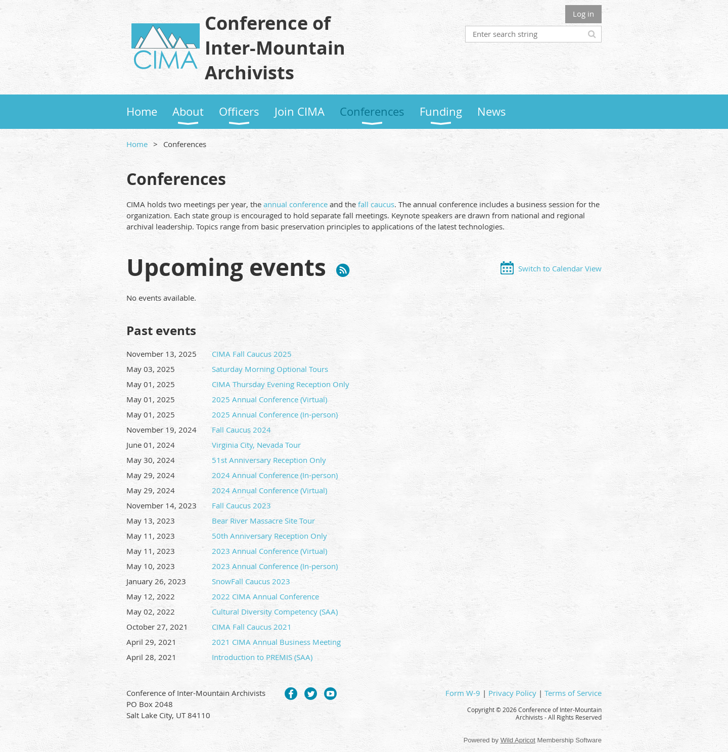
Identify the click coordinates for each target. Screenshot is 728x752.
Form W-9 (462, 693)
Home (137, 144)
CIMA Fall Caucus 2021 (252, 627)
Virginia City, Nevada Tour (256, 445)
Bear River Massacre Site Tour (263, 520)
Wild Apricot (517, 740)
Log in (583, 14)
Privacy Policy (512, 693)
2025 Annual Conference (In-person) (275, 414)
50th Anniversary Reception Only (269, 536)
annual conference (295, 204)
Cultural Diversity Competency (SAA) (275, 611)
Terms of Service (573, 693)
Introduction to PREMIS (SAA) (262, 657)
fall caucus (376, 204)
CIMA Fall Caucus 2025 (252, 354)
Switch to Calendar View (560, 268)
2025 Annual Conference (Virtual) (269, 399)
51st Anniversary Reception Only (269, 460)
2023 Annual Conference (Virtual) (269, 551)
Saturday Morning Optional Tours (270, 369)
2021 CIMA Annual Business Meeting (276, 642)
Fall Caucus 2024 (241, 430)
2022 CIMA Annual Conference (265, 596)
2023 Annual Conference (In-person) (275, 566)
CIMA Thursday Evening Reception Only (280, 384)
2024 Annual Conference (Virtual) (269, 490)
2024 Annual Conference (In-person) (275, 475)
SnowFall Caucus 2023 (251, 581)
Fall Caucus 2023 (241, 505)
